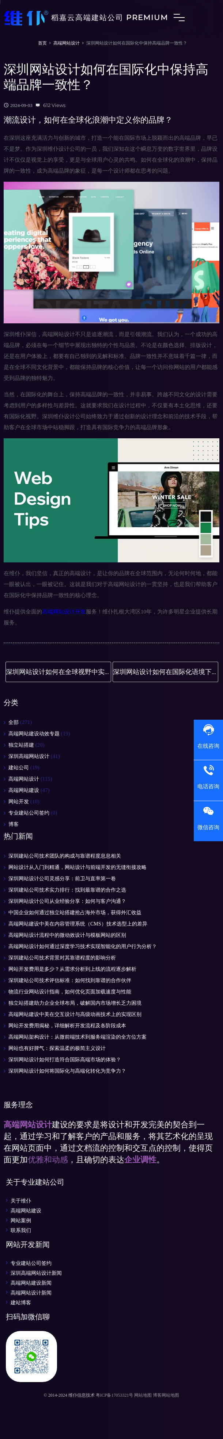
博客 (13, 824)
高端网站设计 (66, 43)
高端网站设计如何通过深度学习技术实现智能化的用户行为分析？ (82, 946)
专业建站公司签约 (28, 813)
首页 (42, 43)
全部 (13, 722)
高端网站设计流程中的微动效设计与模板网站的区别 (67, 935)
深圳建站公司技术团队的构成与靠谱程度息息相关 (64, 856)
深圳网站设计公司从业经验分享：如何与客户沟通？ (67, 901)
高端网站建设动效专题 (34, 733)
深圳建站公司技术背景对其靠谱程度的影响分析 (62, 958)
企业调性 (140, 1159)
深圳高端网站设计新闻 (36, 1273)
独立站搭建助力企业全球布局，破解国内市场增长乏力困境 (74, 1003)
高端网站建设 (23, 790)
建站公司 (18, 767)
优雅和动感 (48, 1159)
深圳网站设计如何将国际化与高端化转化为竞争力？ (67, 1071)
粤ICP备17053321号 (114, 1395)
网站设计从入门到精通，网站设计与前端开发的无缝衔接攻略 (77, 867)
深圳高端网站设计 (28, 756)
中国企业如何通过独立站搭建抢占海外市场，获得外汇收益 (74, 912)
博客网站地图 (166, 1395)
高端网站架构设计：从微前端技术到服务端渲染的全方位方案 (77, 1037)
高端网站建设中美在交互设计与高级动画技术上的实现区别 (74, 1014)
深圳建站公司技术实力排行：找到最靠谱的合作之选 (67, 890)
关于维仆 (21, 1200)
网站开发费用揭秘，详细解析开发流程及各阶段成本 (67, 1025)
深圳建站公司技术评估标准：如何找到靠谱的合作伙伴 (69, 980)
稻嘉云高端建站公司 (86, 18)
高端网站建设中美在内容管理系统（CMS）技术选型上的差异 (77, 924)
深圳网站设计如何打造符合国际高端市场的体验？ (64, 1059)
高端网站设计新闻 (31, 1292)
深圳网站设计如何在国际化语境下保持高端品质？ (165, 672)
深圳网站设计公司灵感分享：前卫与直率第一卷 (62, 878)
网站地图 (143, 1395)
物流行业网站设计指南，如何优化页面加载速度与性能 (69, 991)
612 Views (54, 105)
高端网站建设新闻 (31, 1283)
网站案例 (21, 1220)
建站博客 (21, 1302)
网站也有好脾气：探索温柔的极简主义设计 (57, 1048)
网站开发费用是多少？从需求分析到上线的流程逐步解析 (72, 969)
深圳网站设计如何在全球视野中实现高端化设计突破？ (58, 672)
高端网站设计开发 (64, 612)
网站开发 (18, 801)
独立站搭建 (21, 745)
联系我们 (21, 1230)
